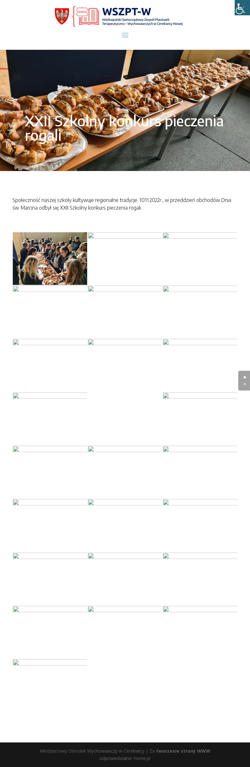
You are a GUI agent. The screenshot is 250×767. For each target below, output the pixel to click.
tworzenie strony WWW (183, 751)
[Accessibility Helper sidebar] (242, 7)
